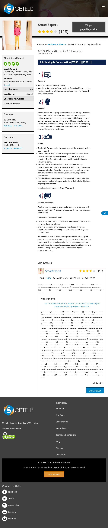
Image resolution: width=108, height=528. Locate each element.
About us (60, 408)
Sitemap (60, 448)
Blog (58, 441)
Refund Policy (62, 428)
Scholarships (62, 421)
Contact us (61, 454)
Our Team (60, 415)
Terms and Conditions (66, 435)
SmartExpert (53, 271)
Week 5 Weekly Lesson (55, 85)
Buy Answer (95, 390)
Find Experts (54, 474)
